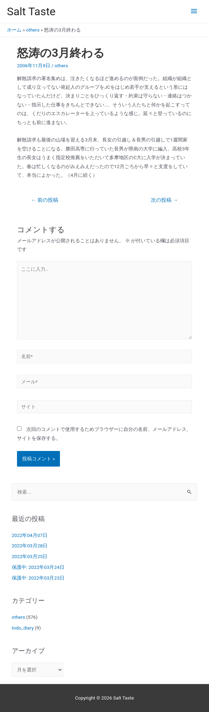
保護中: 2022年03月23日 (38, 578)
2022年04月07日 (29, 535)
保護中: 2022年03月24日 (38, 567)
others (33, 30)
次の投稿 (164, 200)
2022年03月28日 (29, 545)
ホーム (14, 30)
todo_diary (23, 628)
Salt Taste (31, 11)
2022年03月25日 (29, 556)
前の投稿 (44, 200)
